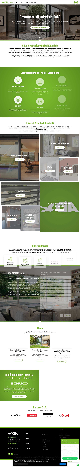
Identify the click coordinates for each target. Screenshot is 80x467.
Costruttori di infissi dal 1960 (40, 17)
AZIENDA (31, 2)
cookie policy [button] (30, 458)
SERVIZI (22, 2)
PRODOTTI (16, 2)
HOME (11, 2)
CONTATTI (36, 2)
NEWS (27, 2)
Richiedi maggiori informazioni (39, 28)
